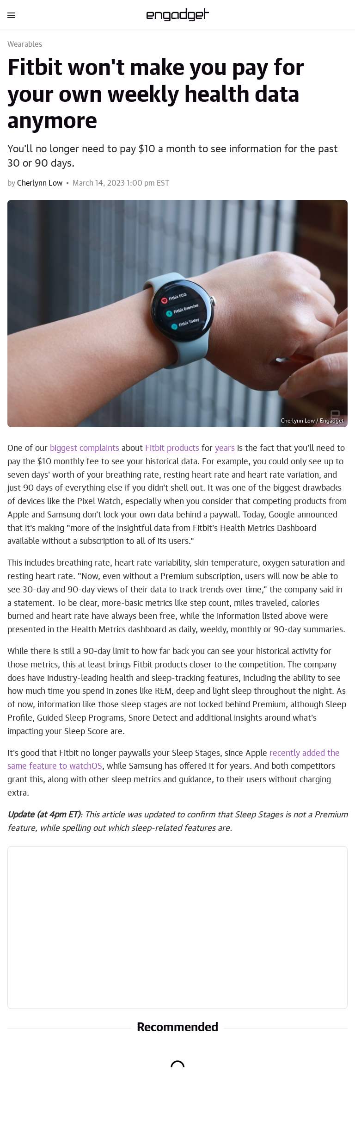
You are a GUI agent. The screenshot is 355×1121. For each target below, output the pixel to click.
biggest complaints (84, 448)
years (225, 448)
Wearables (24, 44)
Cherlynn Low (39, 183)
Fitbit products (172, 448)
